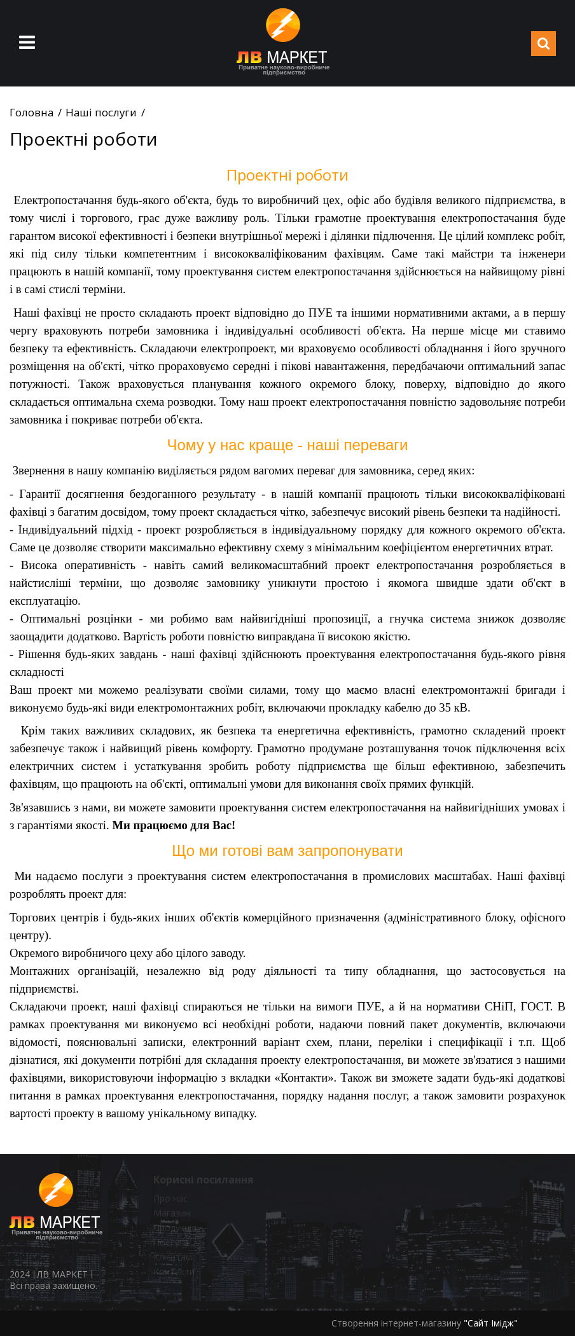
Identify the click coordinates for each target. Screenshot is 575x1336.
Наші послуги (101, 113)
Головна (31, 113)
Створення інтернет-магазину (396, 1323)
